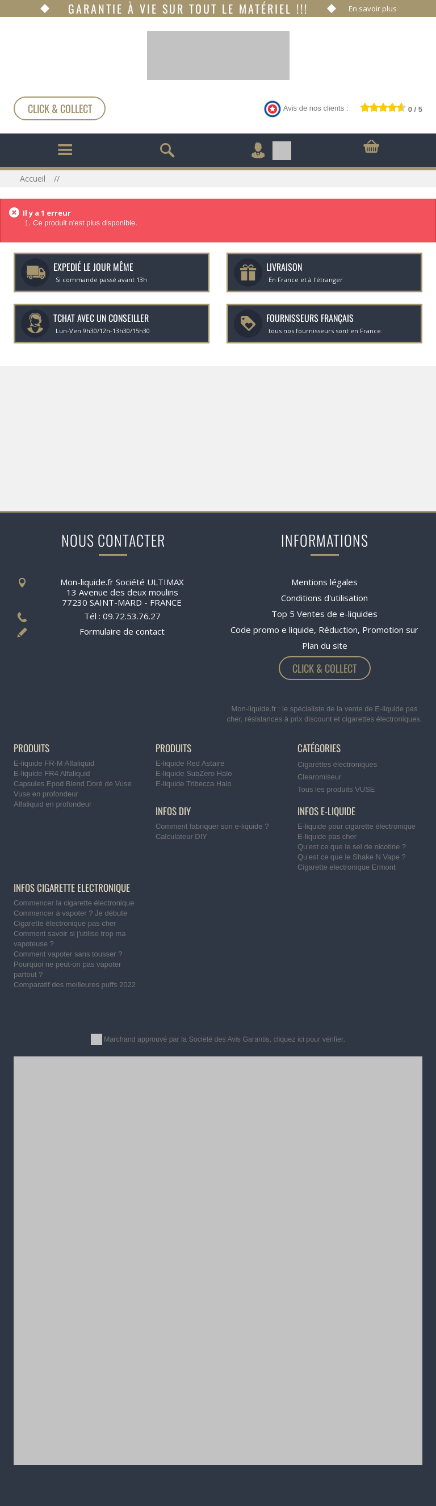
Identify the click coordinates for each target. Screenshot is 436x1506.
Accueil (34, 178)
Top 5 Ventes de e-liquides (324, 613)
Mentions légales (324, 582)
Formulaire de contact (122, 631)
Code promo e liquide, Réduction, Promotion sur (324, 629)
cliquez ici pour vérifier (308, 1039)
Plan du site (324, 645)
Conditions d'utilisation (324, 597)
